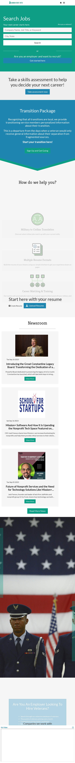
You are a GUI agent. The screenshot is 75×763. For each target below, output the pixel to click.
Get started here (37, 60)
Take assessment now (38, 91)
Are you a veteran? (65, 24)
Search (37, 42)
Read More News (37, 511)
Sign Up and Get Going (37, 150)
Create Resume (15, 306)
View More (30, 379)
